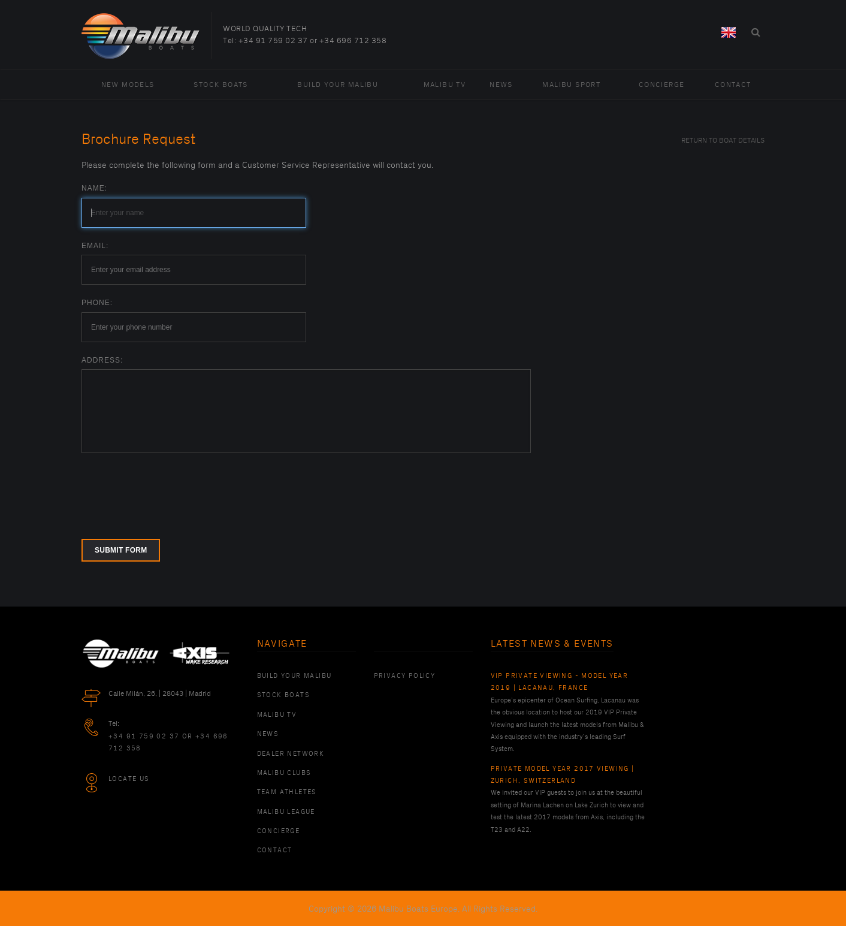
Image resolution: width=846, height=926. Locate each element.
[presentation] (172, 488)
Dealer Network (291, 754)
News (501, 85)
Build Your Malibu (337, 85)
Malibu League (286, 812)
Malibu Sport (571, 85)
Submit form (121, 550)
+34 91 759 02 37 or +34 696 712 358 (312, 41)
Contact (733, 85)
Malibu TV (445, 85)
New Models (128, 85)
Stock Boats (220, 85)
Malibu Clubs (284, 773)
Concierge (662, 85)
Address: (102, 360)
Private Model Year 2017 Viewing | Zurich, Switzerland (562, 775)
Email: (94, 246)
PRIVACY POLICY (405, 676)
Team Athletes (287, 792)
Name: (94, 188)
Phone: (97, 302)
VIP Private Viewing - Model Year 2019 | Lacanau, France (560, 682)
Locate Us (129, 779)
